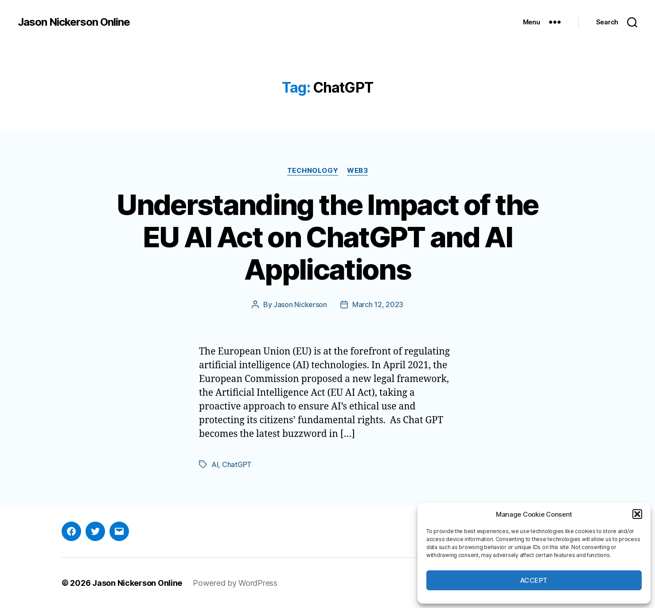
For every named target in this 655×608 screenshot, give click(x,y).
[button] (637, 514)
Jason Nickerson (300, 304)
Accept (534, 580)
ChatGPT (237, 464)
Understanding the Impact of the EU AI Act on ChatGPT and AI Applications (327, 236)
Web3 (357, 171)
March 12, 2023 (377, 304)
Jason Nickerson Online (74, 22)
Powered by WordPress (235, 583)
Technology (313, 171)
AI (214, 464)
